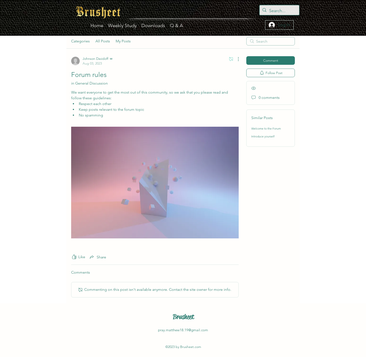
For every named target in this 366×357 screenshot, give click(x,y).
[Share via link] (97, 257)
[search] (270, 41)
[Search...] (279, 11)
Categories (80, 41)
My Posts (123, 41)
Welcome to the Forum (266, 128)
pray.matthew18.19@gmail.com (183, 330)
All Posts (102, 41)
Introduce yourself (263, 136)
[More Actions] (236, 59)
